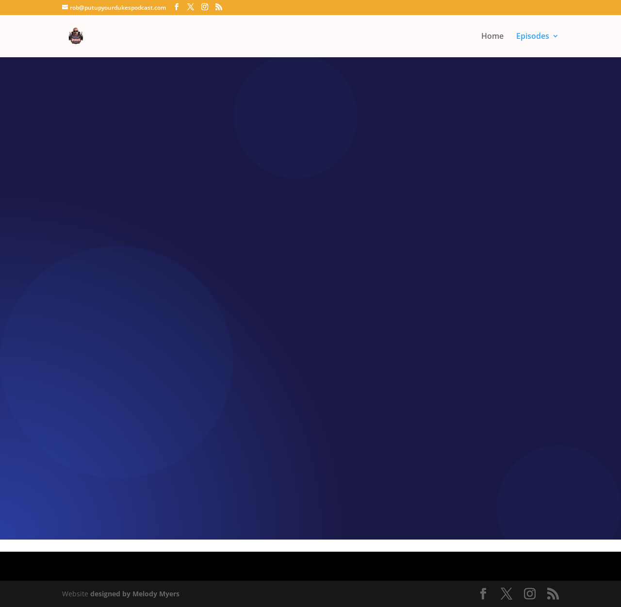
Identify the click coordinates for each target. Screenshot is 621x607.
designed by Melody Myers (135, 593)
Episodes (532, 37)
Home (492, 37)
